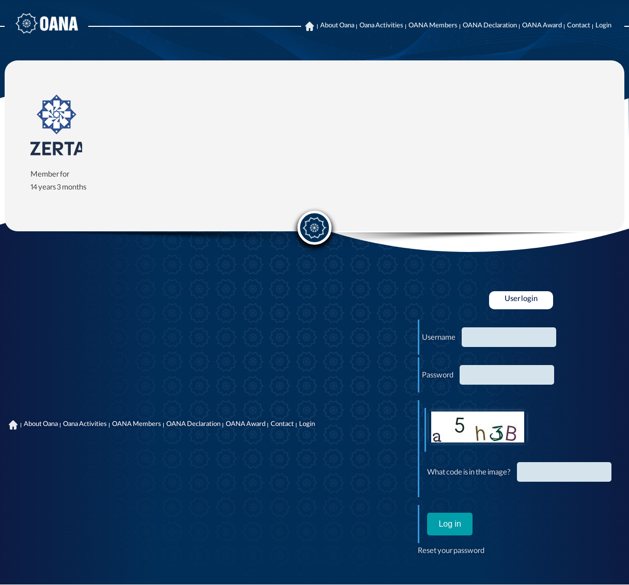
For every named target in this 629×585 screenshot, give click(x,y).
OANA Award (542, 26)
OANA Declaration (490, 26)
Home (309, 26)
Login (603, 26)
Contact (578, 26)
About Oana (337, 26)
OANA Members (433, 26)
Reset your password (451, 552)
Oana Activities (381, 26)
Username (438, 339)
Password (437, 376)
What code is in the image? (469, 473)
